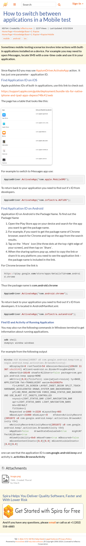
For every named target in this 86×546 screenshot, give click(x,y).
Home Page (7, 31)
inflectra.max (26, 28)
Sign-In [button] (77, 3)
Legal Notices (51, 539)
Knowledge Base (21, 31)
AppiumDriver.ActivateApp (52, 70)
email (52, 522)
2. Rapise (35, 31)
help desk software (35, 541)
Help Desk (39, 539)
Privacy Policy (65, 539)
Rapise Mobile (47, 34)
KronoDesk (19, 541)
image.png (15, 476)
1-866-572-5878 (25, 539)
